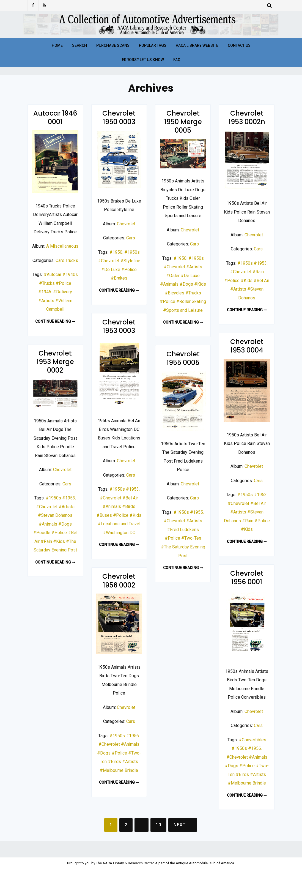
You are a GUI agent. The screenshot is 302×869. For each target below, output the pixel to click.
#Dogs (186, 284)
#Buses (104, 515)
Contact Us (239, 45)
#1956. (255, 748)
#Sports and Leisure (183, 310)
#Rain (258, 271)
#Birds (128, 506)
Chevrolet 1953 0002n (247, 117)
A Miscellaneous (62, 246)
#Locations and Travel (119, 523)
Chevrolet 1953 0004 (246, 346)
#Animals (169, 284)
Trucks (71, 260)
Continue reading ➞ (55, 321)
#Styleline (130, 260)
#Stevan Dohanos (55, 515)
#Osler (173, 275)
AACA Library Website (197, 45)
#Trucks (47, 283)
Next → (183, 824)
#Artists (46, 300)
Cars (60, 260)
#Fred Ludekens (183, 529)
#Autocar (52, 274)
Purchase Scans (113, 45)
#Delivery (62, 291)
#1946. (45, 291)
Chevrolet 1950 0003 (119, 117)
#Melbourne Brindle (247, 783)
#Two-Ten (191, 538)
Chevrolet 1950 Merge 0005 (183, 122)
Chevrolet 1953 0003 (119, 326)
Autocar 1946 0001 (55, 117)
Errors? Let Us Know (143, 60)
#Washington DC (119, 532)
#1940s (70, 274)
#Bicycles (174, 293)
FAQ (176, 60)
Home (57, 45)
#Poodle (41, 532)
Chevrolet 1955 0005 (183, 358)
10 (158, 824)
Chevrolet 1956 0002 (119, 580)
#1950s (132, 252)
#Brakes (119, 278)
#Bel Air (261, 280)
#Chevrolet (108, 260)
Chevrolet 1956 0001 (246, 577)
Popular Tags (152, 45)
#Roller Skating (191, 301)
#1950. (116, 252)
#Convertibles (252, 739)
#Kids (200, 284)
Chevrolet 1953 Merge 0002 (55, 362)
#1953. (261, 263)
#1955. (197, 512)
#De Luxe (110, 269)
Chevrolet (126, 223)
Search (79, 45)
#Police (63, 283)
